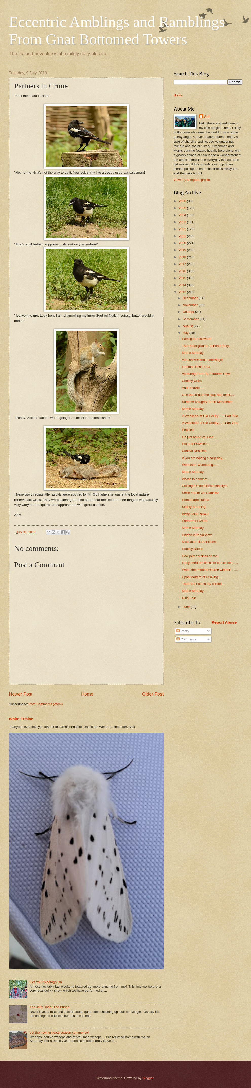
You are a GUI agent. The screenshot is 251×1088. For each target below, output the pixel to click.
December (191, 298)
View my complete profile (192, 180)
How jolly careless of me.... (201, 556)
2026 (183, 201)
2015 (183, 278)
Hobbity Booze (192, 549)
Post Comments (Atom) (46, 704)
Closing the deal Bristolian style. (205, 486)
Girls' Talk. (189, 598)
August (188, 326)
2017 (183, 264)
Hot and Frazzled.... (196, 444)
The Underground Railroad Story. (206, 346)
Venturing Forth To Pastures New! (206, 374)
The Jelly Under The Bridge (49, 1007)
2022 (183, 229)
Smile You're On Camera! (200, 493)
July (186, 333)
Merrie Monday (193, 353)
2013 (183, 292)
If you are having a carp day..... (204, 458)
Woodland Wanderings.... (200, 465)
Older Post (153, 694)
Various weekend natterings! (202, 360)
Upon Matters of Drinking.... (202, 577)
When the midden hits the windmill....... (210, 570)
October (189, 312)
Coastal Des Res (194, 451)
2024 (183, 215)
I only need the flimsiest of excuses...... (210, 563)
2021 (183, 236)
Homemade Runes (195, 500)
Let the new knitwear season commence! (59, 1032)
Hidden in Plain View (197, 535)
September (191, 319)
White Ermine (21, 719)
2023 (183, 222)
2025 (183, 208)
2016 (183, 271)
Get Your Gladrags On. (46, 982)
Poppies (188, 430)
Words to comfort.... (196, 479)
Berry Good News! (195, 514)
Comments (186, 639)
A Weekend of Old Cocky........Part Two (210, 416)
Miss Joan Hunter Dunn (199, 542)
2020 (183, 243)
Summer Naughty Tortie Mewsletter (207, 402)
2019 (183, 250)
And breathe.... (192, 388)
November (191, 305)
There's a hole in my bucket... (203, 584)
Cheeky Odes (192, 381)
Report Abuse (224, 622)
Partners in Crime (194, 521)
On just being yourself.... (199, 437)
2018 (183, 257)
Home (87, 694)
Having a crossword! (196, 339)
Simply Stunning (193, 507)
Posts (182, 631)
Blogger (148, 1078)
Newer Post (20, 694)
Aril (206, 116)
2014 (183, 285)
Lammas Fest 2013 (196, 367)
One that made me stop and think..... (208, 395)
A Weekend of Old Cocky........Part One (210, 423)
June (187, 607)
